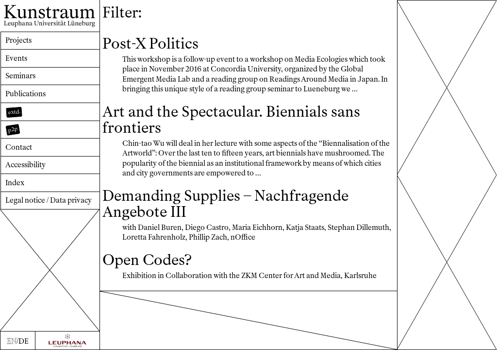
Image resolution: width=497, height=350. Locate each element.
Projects (18, 40)
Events (16, 58)
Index (14, 182)
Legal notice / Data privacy (48, 200)
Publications (25, 93)
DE (23, 341)
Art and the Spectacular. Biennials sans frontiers (231, 120)
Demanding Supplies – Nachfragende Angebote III (225, 204)
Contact (18, 147)
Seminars (20, 75)
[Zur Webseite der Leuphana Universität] (67, 340)
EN (12, 341)
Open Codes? (146, 260)
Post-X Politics (150, 43)
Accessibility (25, 164)
